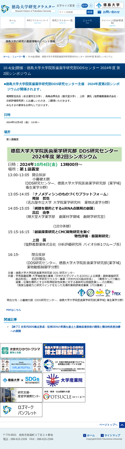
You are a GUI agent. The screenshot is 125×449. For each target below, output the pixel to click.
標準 (84, 5)
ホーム (12, 21)
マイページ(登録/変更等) (112, 23)
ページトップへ (112, 425)
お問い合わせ (108, 12)
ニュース (87, 21)
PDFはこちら (13, 309)
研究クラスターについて (37, 21)
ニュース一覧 (18, 56)
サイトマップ (110, 435)
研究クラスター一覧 (62, 21)
